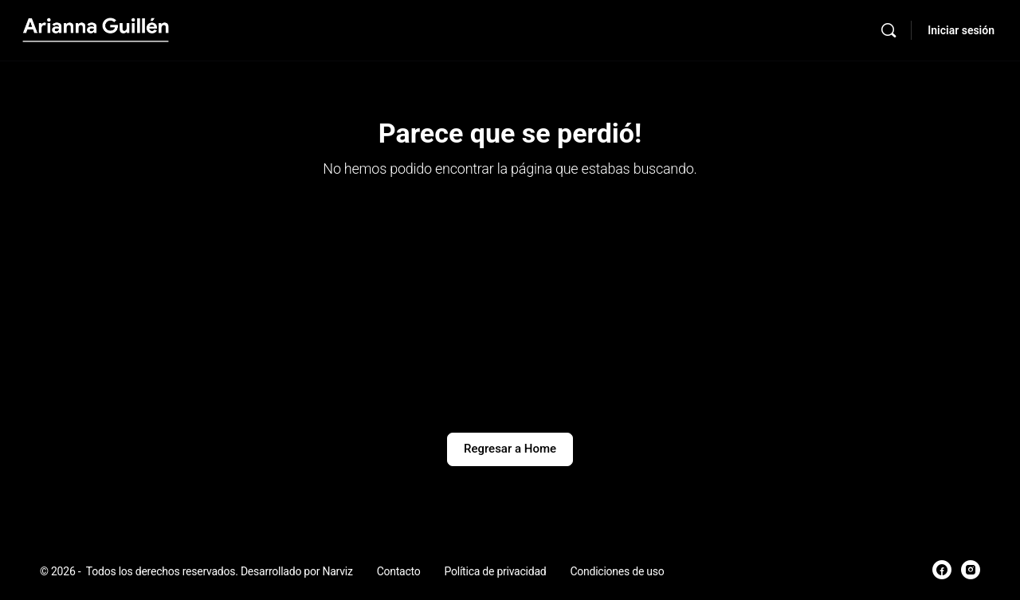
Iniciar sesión (961, 30)
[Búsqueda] (888, 30)
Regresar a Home (510, 448)
